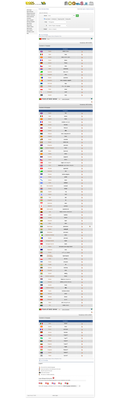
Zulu (50, 305)
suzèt (66, 92)
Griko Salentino (50, 185)
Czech (49, 66)
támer (65, 235)
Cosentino (50, 156)
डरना (66, 197)
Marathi (49, 229)
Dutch (50, 68)
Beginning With (60, 19)
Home (40, 9)
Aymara (49, 139)
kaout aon (66, 151)
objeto (68, 57)
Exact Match (47, 19)
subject (67, 51)
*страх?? (66, 335)
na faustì (66, 185)
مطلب (65, 86)
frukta (65, 285)
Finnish (49, 177)
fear (66, 113)
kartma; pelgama (65, 174)
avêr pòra (66, 238)
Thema (65, 63)
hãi (66, 299)
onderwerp (65, 68)
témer (65, 153)
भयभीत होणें (66, 229)
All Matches (54, 19)
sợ (64, 299)
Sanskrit (49, 273)
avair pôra (66, 145)
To (46, 25)
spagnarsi (66, 156)
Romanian (50, 270)
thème (65, 60)
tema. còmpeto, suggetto (65, 80)
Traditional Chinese (50, 287)
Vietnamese (49, 299)
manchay (66, 267)
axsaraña (66, 139)
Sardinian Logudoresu (49, 276)
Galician (49, 180)
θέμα (66, 83)
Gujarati (49, 191)
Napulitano (50, 80)
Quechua (50, 267)
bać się (65, 258)
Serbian (49, 279)
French (49, 60)
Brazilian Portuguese (50, 147)
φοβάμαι (66, 182)
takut (66, 203)
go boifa (65, 281)
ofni (62, 302)
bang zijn (71, 165)
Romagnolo (49, 92)
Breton (49, 151)
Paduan (49, 246)
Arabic (49, 338)
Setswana (50, 281)
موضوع (68, 86)
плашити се (68, 279)
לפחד (66, 194)
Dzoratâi (50, 168)
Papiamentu (49, 249)
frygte (62, 162)
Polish (50, 89)
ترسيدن (68, 252)
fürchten (66, 124)
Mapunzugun (49, 226)
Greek (50, 182)
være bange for (67, 162)
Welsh (50, 302)
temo (64, 71)
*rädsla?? (66, 352)
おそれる (66, 206)
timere (61, 211)
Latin (50, 211)
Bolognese (50, 145)
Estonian (50, 174)
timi (66, 171)
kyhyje (65, 188)
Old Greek (50, 83)
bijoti (66, 220)
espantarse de (66, 209)
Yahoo (53, 36)
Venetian (50, 296)
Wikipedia (57, 36)
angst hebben (66, 165)
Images (49, 36)
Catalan (49, 153)
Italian (50, 54)
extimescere (69, 211)
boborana (69, 281)
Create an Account (90, 9)
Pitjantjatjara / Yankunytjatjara (50, 256)
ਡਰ (65, 264)
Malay (50, 223)
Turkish (49, 291)
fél (65, 200)
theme (64, 51)
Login (84, 9)
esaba (64, 305)
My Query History (45, 9)
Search (45, 15)
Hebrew (49, 194)
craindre (63, 122)
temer (65, 118)
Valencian (50, 293)
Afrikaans (50, 133)
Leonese (50, 217)
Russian (49, 127)
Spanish (49, 57)
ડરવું (66, 191)
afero (67, 71)
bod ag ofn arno (67, 302)
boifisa (61, 281)
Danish (49, 162)
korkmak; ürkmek (65, 291)
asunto (65, 57)
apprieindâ (65, 168)
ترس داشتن (64, 252)
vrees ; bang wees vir (65, 133)
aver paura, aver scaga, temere (65, 246)
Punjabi (49, 264)
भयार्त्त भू (65, 273)
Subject (45, 29)
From (46, 22)
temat (66, 89)
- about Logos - (55, 395)
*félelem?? (65, 349)
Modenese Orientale (50, 235)
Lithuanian (50, 220)
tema (66, 54)
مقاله (63, 86)
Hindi (50, 197)
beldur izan (65, 142)
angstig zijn (60, 165)
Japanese (50, 206)
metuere (64, 211)
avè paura (66, 261)
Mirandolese (49, 232)
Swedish (50, 95)
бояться (66, 127)
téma (66, 66)
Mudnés (49, 77)
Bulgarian (50, 344)
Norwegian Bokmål (50, 240)
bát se (65, 159)
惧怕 (66, 130)
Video (60, 36)
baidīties (66, 214)
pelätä (65, 177)
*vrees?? (66, 340)
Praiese (49, 261)
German (49, 63)
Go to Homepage (44, 34)
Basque (49, 142)
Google (46, 36)
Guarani (49, 188)
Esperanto (50, 71)
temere (65, 116)
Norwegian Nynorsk (50, 243)
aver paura (65, 232)
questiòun (66, 77)
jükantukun (65, 226)
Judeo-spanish (50, 209)
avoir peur (68, 122)
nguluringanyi (66, 255)
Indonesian (50, 203)
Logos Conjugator (65, 99)
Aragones (50, 136)
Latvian (49, 214)
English (49, 51)
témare (65, 296)
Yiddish (49, 355)
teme (66, 249)
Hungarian (50, 74)
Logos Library (41, 36)
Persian (49, 86)
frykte (65, 240)
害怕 (66, 287)
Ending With (67, 19)
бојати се (63, 279)
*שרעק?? (66, 355)
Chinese (49, 130)
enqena (67, 305)
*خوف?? (65, 338)
